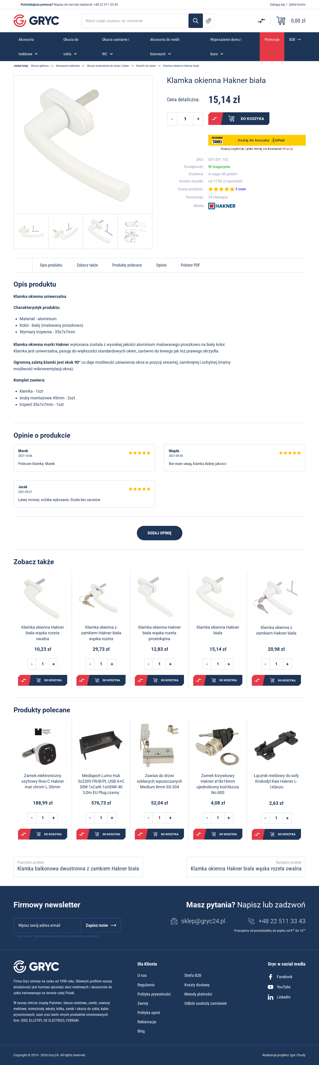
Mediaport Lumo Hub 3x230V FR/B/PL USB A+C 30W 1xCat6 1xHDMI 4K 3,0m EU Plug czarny (101, 784)
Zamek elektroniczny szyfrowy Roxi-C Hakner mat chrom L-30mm (42, 781)
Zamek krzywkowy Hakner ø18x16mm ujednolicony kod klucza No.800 (218, 784)
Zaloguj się (277, 4)
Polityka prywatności (154, 994)
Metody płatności (198, 994)
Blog (141, 1031)
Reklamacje (147, 1021)
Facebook (280, 977)
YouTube (279, 987)
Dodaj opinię (160, 533)
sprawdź (234, 181)
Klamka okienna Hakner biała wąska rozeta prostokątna (159, 633)
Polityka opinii (149, 1012)
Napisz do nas (64, 4)
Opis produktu (51, 265)
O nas (142, 975)
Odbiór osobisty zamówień (205, 1003)
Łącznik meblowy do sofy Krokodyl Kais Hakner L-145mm (276, 781)
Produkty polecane (127, 265)
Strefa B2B (192, 975)
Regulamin (146, 984)
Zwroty (143, 1003)
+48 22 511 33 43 (106, 4)
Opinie (161, 265)
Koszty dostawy (197, 984)
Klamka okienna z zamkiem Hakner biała (276, 630)
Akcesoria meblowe (68, 65)
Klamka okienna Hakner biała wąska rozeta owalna (42, 633)
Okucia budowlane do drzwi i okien (108, 65)
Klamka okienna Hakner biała (218, 630)
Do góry (23, 265)
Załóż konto (297, 4)
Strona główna (40, 65)
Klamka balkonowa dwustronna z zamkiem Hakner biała (78, 868)
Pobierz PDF (190, 265)
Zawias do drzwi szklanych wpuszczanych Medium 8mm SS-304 (159, 781)
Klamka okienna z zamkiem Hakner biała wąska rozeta (101, 633)
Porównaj (214, 118)
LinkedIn (279, 997)
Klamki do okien (146, 65)
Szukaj (195, 21)
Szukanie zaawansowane (208, 21)
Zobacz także (87, 265)
